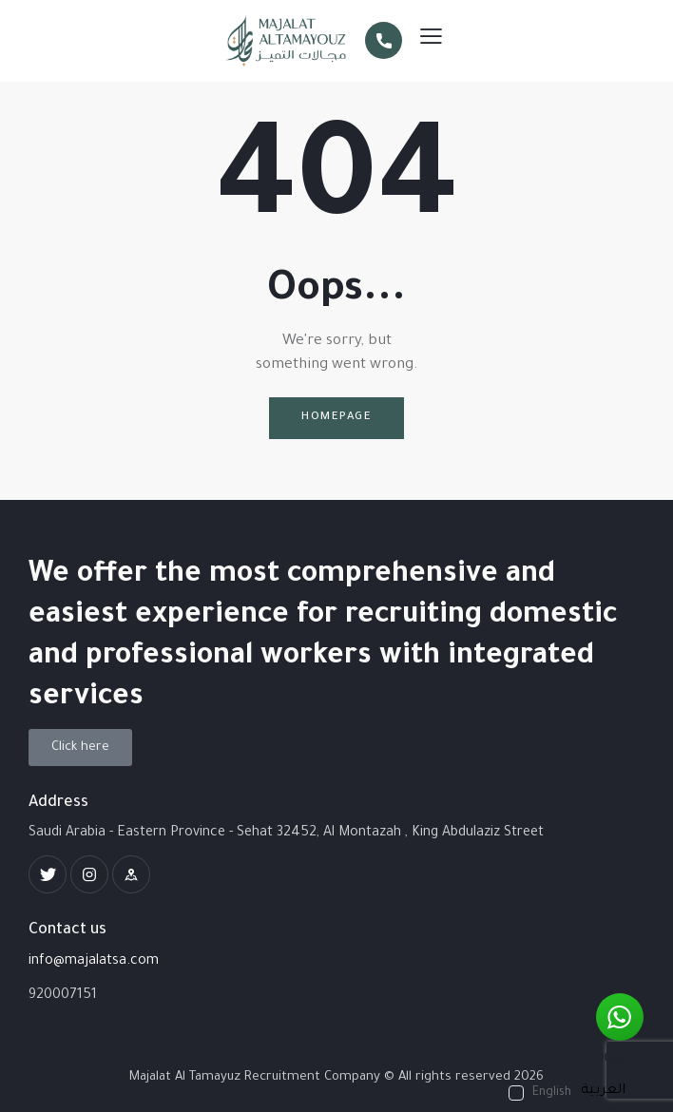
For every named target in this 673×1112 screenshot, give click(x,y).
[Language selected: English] (572, 1094)
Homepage (336, 418)
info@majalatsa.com (94, 961)
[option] (603, 1091)
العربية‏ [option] (603, 1091)
